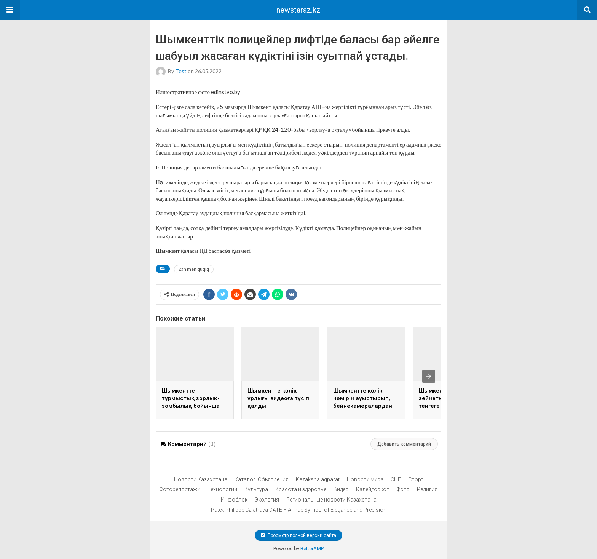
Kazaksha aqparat (318, 479)
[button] (10, 10)
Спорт (415, 479)
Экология (267, 500)
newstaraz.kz (298, 9)
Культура (256, 489)
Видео (341, 489)
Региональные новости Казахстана (331, 500)
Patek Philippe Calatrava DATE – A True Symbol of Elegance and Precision (298, 510)
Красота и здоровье (300, 489)
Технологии (222, 489)
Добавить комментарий (404, 444)
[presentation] (428, 376)
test (181, 71)
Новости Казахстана (200, 479)
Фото (403, 489)
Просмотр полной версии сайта (298, 535)
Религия (427, 489)
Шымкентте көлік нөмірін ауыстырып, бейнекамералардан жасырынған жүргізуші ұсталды (365, 406)
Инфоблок (234, 500)
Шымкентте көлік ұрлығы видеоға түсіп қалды (278, 398)
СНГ (396, 479)
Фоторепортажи (180, 489)
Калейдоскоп (372, 489)
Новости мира (365, 479)
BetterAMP (312, 548)
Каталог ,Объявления (262, 479)
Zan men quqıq (194, 269)
